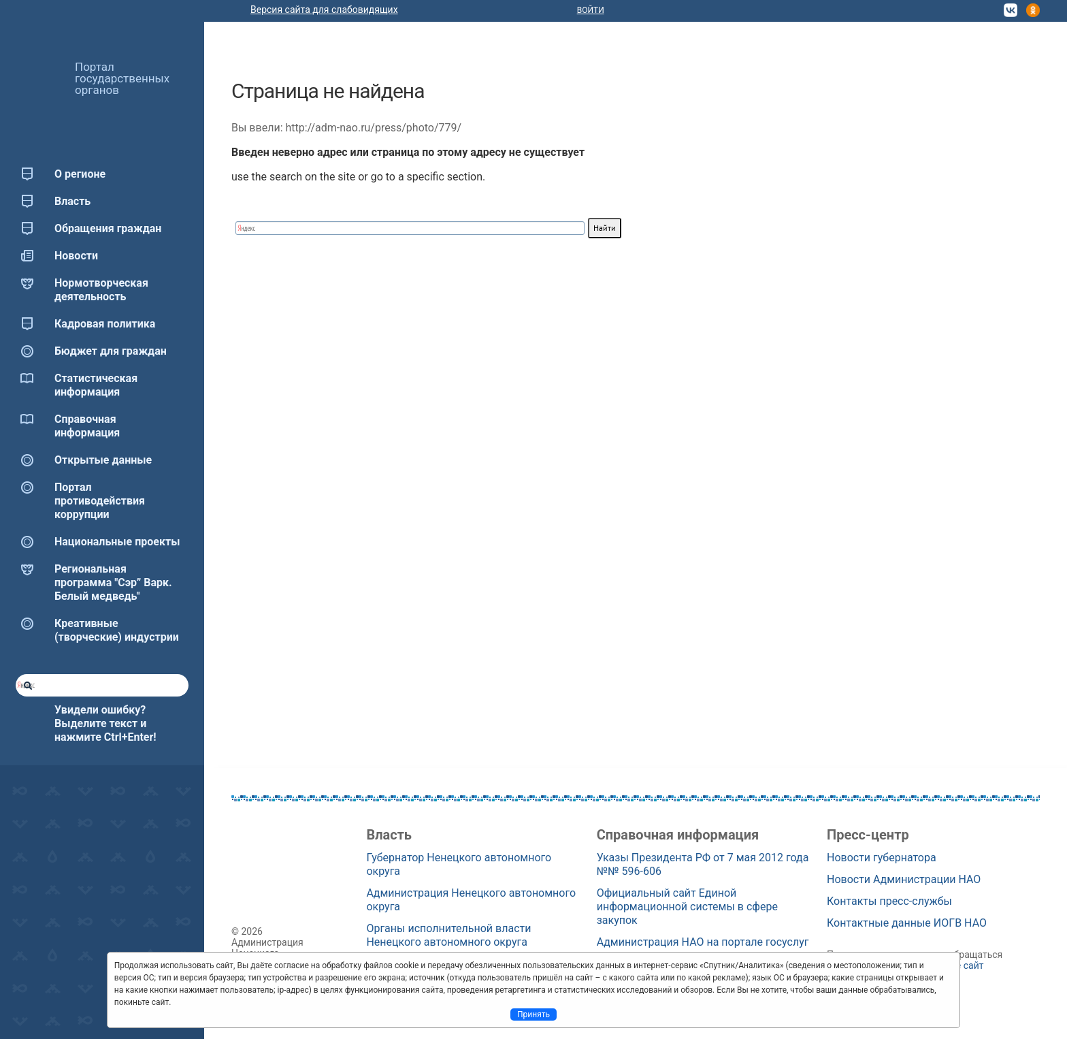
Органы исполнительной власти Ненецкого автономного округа (448, 935)
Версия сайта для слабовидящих (324, 9)
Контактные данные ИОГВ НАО (907, 922)
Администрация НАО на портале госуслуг (703, 942)
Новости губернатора (881, 857)
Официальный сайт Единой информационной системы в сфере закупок (687, 906)
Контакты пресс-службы (889, 901)
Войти (590, 10)
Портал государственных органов (122, 78)
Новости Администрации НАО (904, 879)
